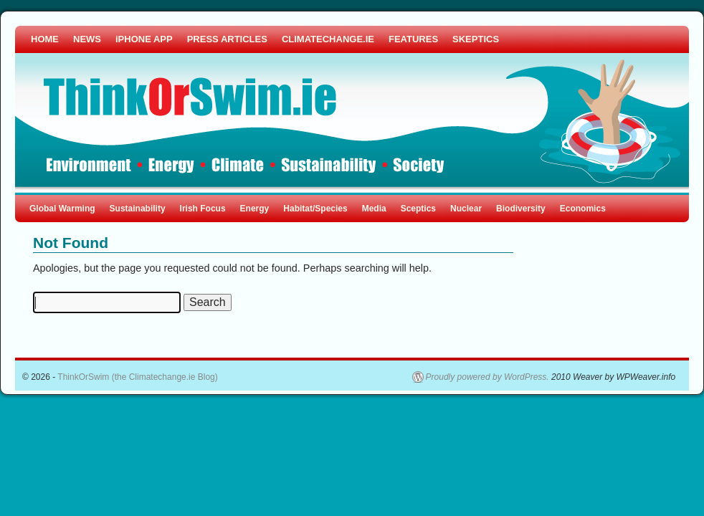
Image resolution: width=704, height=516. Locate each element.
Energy (255, 209)
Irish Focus (203, 209)
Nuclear (466, 209)
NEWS (87, 39)
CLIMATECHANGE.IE (328, 39)
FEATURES (413, 39)
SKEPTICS (475, 39)
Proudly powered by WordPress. (487, 377)
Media (374, 209)
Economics (583, 209)
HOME (45, 39)
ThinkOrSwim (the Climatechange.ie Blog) (137, 377)
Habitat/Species (315, 209)
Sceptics (418, 209)
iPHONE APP (144, 39)
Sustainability (138, 209)
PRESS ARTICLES (227, 39)
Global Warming (62, 209)
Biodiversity (521, 209)
